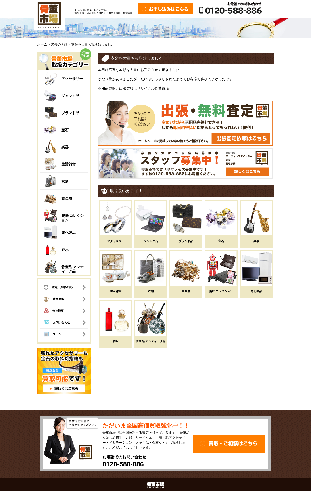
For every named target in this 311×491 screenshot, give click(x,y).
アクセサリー (72, 79)
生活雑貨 (68, 164)
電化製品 (68, 233)
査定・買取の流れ (59, 288)
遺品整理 (54, 299)
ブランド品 (70, 113)
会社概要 (54, 311)
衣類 (65, 181)
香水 (65, 250)
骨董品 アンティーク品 (151, 341)
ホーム (42, 44)
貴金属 (66, 198)
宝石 (65, 130)
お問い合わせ (57, 322)
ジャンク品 (70, 96)
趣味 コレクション (221, 291)
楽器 (65, 147)
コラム (52, 335)
